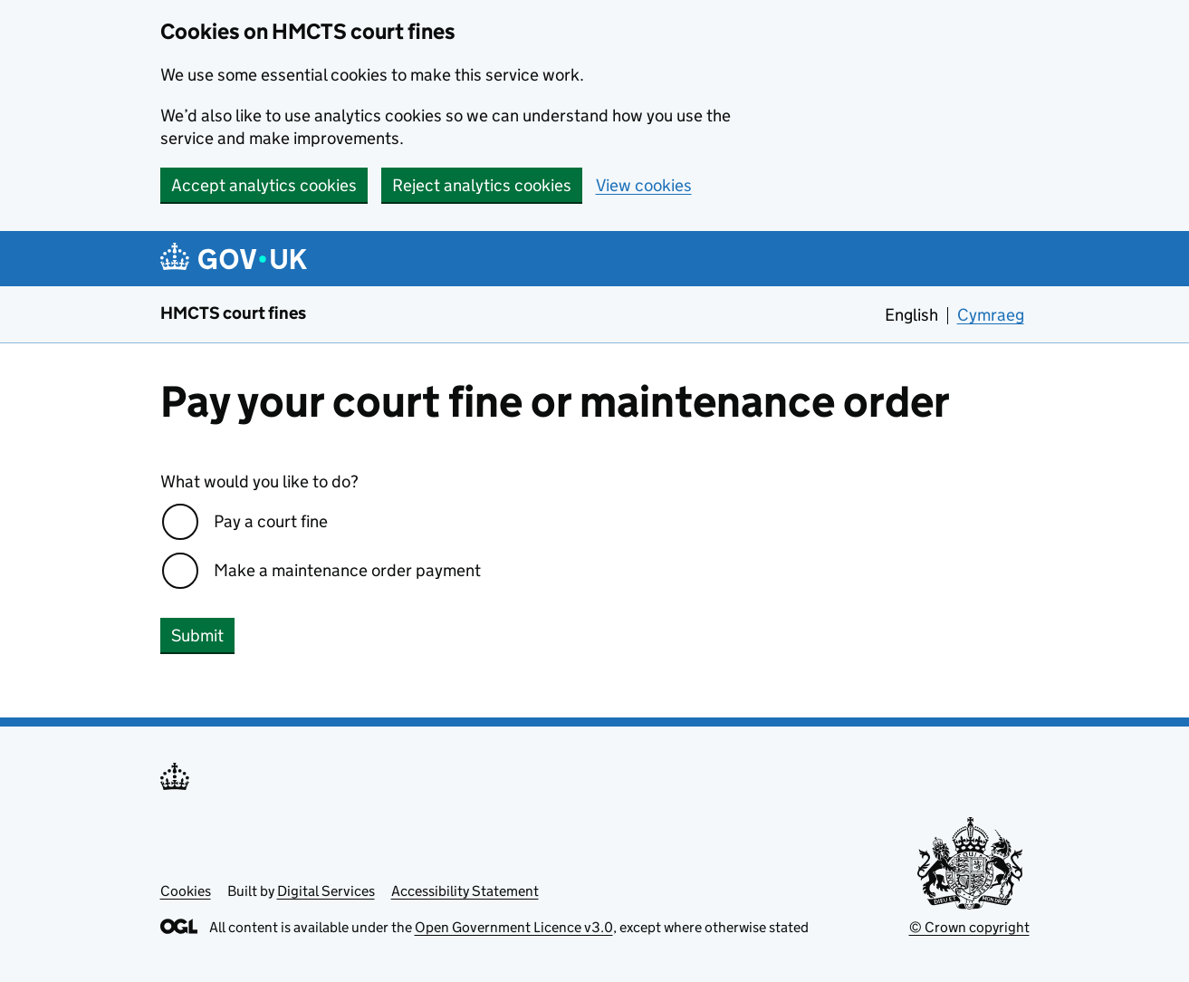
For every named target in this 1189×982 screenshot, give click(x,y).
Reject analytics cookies (481, 185)
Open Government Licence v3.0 (514, 927)
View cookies (644, 185)
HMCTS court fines (233, 313)
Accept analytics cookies (264, 185)
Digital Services (326, 891)
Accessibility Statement (465, 891)
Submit (197, 635)
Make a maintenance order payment (347, 570)
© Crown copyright (969, 927)
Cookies (185, 891)
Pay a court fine (271, 521)
